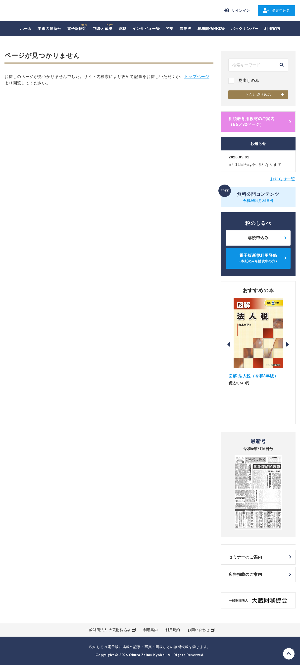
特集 (170, 28)
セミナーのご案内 (245, 557)
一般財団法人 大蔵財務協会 (108, 630)
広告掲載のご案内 (245, 574)
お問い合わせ (199, 630)
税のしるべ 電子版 (39, 11)
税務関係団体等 (211, 28)
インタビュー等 (146, 28)
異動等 (185, 28)
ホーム (26, 28)
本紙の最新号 (49, 28)
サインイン (237, 10)
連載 (122, 28)
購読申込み (276, 10)
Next (288, 344)
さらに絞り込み (258, 95)
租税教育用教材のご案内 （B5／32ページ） (260, 121)
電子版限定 (77, 28)
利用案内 (272, 28)
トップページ (196, 76)
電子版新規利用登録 (258, 258)
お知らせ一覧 (282, 179)
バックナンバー (244, 28)
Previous (229, 344)
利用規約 (172, 630)
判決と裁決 (102, 28)
